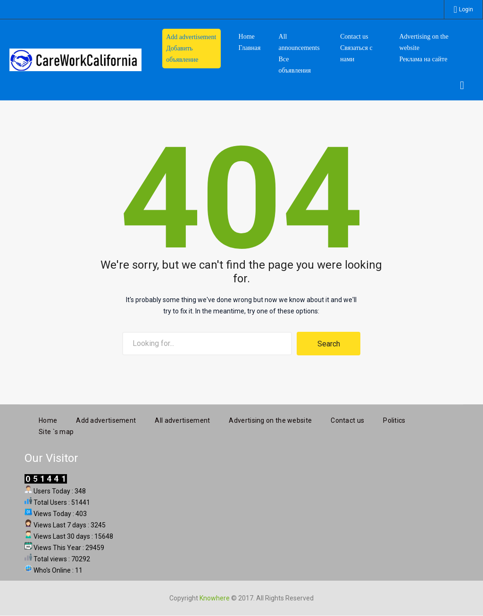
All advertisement (182, 419)
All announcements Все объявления (299, 53)
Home (48, 419)
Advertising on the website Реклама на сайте (423, 48)
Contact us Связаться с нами (356, 48)
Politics (394, 419)
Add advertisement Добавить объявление (191, 48)
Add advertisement (106, 419)
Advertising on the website (270, 419)
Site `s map (56, 431)
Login (466, 9)
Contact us (347, 419)
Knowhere (215, 597)
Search (328, 343)
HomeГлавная (250, 42)
